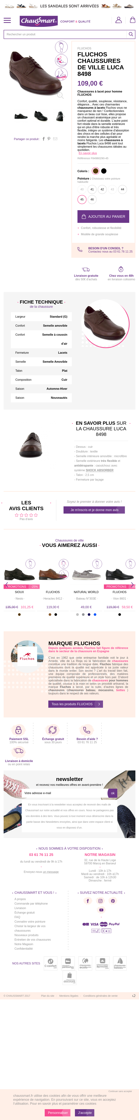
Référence (84, 158)
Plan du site (47, 995)
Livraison (20, 908)
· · (19, 598)
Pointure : (98, 180)
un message (51, 871)
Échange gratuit (24, 912)
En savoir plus (88, 153)
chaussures (100, 680)
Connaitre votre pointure (30, 921)
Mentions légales (68, 995)
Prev (6, 584)
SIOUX (19, 592)
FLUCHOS (53, 592)
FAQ (17, 917)
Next (132, 584)
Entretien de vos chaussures (32, 939)
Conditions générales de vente (100, 995)
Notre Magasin (23, 944)
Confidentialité (23, 948)
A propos (20, 899)
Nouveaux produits (26, 935)
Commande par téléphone (31, 903)
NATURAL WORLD (86, 592)
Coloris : (83, 171)
